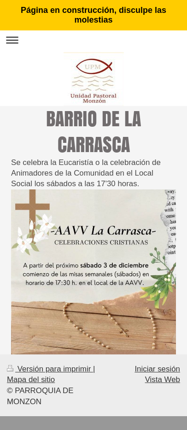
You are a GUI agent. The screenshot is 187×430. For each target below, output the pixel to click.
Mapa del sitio (31, 379)
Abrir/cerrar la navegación (93, 40)
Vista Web (162, 379)
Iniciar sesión (157, 369)
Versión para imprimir (50, 369)
